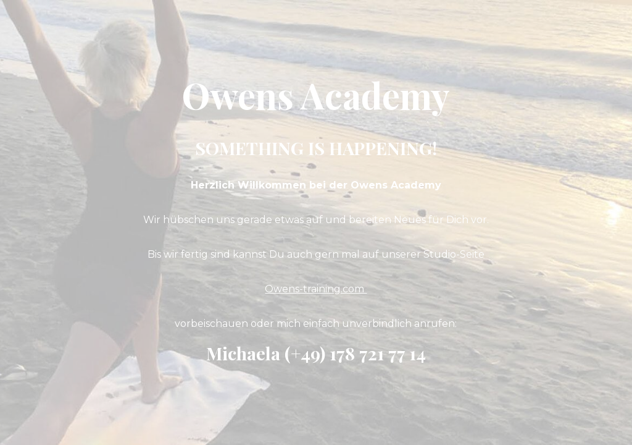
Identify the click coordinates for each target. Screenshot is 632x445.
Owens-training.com (316, 289)
